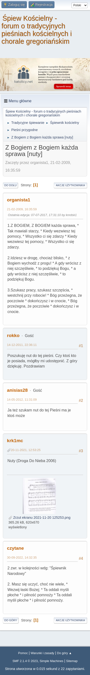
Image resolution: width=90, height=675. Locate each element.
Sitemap (72, 661)
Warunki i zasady (42, 653)
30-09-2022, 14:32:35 (22, 557)
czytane (15, 548)
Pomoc (23, 653)
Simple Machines (51, 661)
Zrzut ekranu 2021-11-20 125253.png (39, 517)
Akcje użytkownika (70, 185)
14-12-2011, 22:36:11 (22, 345)
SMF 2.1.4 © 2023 (25, 661)
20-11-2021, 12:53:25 (26, 450)
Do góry (10, 620)
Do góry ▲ (64, 653)
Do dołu (10, 185)
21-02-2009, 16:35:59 (22, 209)
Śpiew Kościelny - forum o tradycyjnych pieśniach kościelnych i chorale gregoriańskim (36, 29)
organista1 (18, 199)
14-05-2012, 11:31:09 (22, 399)
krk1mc (15, 440)
